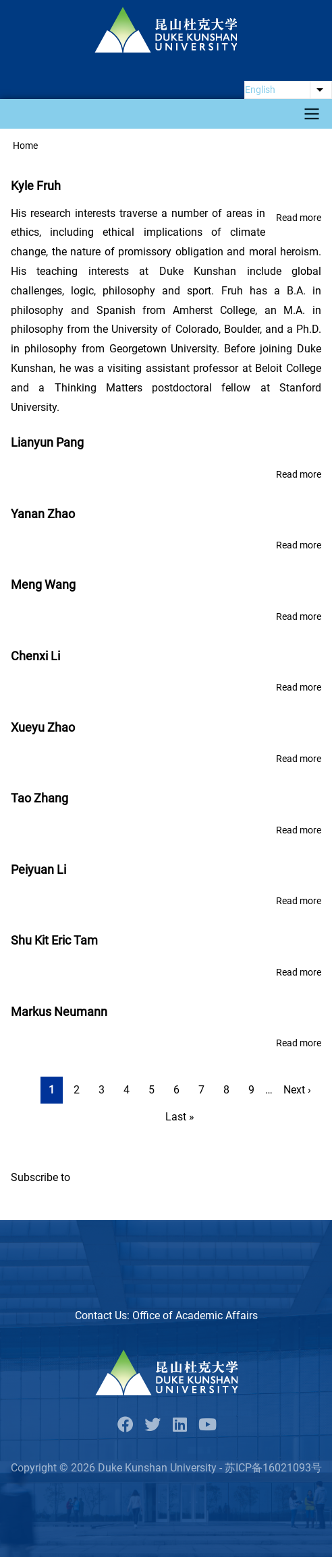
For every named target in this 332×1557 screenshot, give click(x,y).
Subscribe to (40, 1177)
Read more (298, 218)
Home (25, 145)
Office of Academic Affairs (195, 1315)
